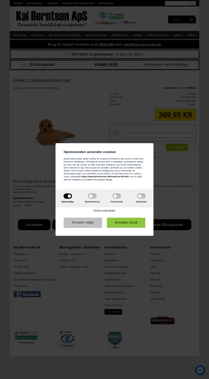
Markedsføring (92, 201)
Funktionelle (116, 201)
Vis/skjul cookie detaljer (105, 210)
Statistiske (141, 201)
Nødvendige (68, 201)
